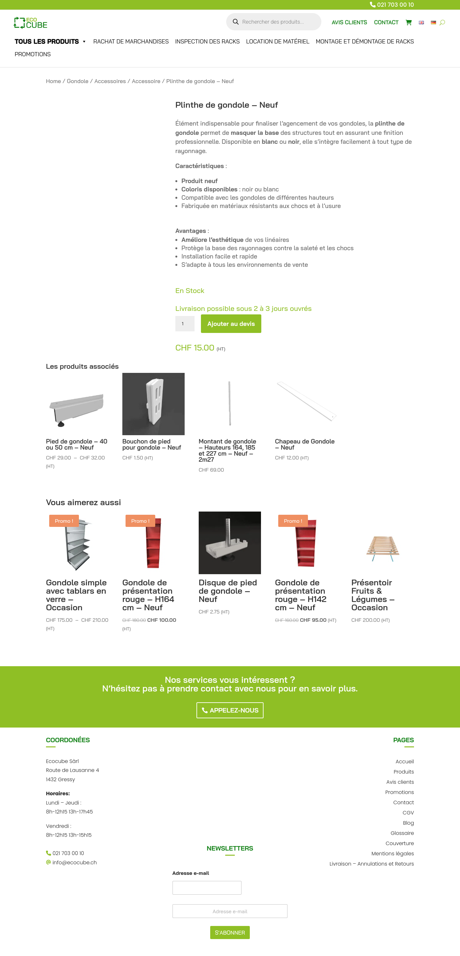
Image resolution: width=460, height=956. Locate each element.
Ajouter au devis (231, 324)
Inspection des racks (207, 41)
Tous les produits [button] (51, 41)
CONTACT (386, 22)
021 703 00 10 (395, 5)
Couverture (400, 843)
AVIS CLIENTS (349, 22)
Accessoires (110, 81)
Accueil (404, 761)
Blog (408, 822)
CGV (408, 812)
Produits (404, 771)
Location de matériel (277, 41)
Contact (403, 802)
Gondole (77, 81)
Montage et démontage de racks (365, 41)
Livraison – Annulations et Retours (372, 863)
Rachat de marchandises (131, 41)
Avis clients (400, 781)
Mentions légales (393, 853)
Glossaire (402, 832)
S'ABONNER (230, 932)
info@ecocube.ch (71, 862)
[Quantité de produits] (185, 323)
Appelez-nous (234, 710)
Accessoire (146, 81)
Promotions (33, 54)
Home (53, 81)
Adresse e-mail (190, 873)
